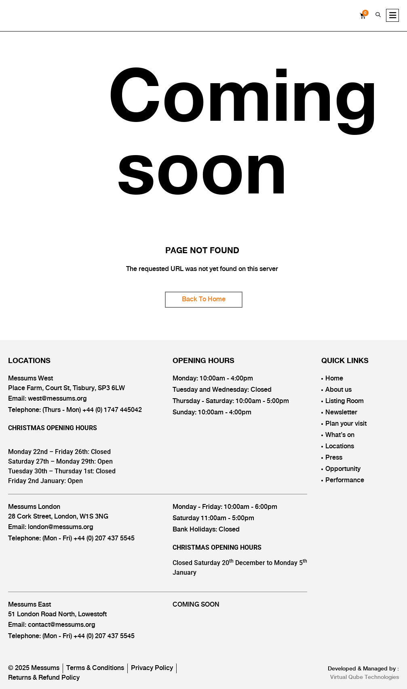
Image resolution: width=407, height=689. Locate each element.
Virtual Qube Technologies (364, 677)
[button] (378, 15)
